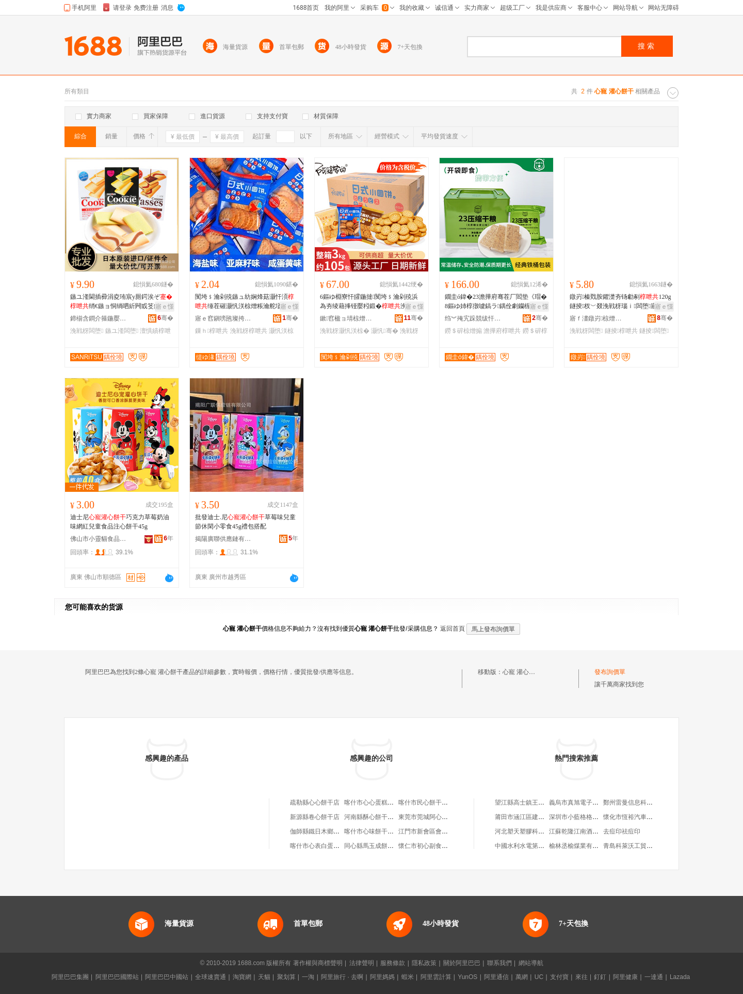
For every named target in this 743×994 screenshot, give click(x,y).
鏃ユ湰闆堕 (121, 330)
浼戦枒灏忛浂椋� (344, 330)
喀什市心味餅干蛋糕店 (375, 831)
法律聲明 (361, 963)
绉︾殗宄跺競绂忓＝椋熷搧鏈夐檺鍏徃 (473, 318)
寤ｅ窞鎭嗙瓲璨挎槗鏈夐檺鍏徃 (223, 318)
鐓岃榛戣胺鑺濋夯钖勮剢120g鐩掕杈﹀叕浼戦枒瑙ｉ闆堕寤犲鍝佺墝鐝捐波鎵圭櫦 (621, 302)
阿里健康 (625, 977)
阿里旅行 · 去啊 (342, 977)
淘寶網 (242, 977)
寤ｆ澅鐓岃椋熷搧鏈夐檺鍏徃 (598, 318)
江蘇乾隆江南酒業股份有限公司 (592, 831)
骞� (165, 318)
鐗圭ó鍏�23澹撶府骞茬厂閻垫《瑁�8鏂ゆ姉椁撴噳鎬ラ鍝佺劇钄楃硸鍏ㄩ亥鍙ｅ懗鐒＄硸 (496, 302)
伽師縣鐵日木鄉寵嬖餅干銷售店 (333, 831)
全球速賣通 (210, 977)
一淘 (308, 977)
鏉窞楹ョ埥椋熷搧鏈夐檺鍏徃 (348, 318)
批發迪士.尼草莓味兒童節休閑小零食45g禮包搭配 (245, 522)
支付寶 (559, 977)
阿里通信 (496, 977)
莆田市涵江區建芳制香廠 (529, 817)
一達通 (653, 977)
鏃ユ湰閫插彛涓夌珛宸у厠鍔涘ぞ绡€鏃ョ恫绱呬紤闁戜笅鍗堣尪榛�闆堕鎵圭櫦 (121, 302)
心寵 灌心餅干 (522, 672)
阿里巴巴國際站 (117, 977)
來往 (581, 977)
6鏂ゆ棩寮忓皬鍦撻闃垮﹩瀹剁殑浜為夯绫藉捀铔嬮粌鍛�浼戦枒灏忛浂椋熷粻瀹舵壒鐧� (369, 302)
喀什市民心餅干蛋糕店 (429, 802)
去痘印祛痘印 (621, 831)
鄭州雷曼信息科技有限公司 (640, 802)
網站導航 (531, 963)
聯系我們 (499, 963)
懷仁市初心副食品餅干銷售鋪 (438, 845)
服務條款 (392, 963)
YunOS (467, 977)
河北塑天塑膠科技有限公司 (532, 831)
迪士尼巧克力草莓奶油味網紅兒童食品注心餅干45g (119, 522)
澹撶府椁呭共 (502, 330)
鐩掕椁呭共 (621, 330)
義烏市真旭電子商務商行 (583, 802)
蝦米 (407, 977)
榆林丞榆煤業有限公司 (580, 845)
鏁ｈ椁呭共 (211, 330)
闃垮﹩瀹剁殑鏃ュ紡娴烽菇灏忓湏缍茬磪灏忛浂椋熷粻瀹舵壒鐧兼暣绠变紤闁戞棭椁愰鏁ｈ (244, 302)
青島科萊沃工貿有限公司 (637, 845)
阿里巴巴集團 (70, 977)
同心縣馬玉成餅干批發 (375, 845)
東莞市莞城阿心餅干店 (429, 817)
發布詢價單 (609, 672)
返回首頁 (452, 628)
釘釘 (600, 977)
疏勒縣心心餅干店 (315, 802)
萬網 (521, 977)
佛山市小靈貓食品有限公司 (98, 538)
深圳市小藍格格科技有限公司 (589, 817)
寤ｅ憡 (164, 306)
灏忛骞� (384, 330)
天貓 (264, 977)
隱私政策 (424, 963)
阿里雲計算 (436, 977)
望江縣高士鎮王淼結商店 (529, 802)
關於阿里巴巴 (461, 963)
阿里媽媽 (382, 977)
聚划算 (286, 977)
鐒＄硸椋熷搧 (463, 330)
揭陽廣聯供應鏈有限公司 (223, 538)
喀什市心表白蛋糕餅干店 (324, 845)
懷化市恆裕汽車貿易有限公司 (643, 817)
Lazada (680, 977)
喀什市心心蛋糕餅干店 (375, 802)
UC (539, 977)
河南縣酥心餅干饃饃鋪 (375, 817)
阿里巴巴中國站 (166, 977)
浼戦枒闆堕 (86, 330)
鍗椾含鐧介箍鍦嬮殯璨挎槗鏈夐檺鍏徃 (98, 318)
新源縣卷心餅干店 (315, 817)
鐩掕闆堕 (654, 330)
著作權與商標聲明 (318, 963)
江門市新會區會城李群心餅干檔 (441, 831)
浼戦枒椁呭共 (248, 330)
